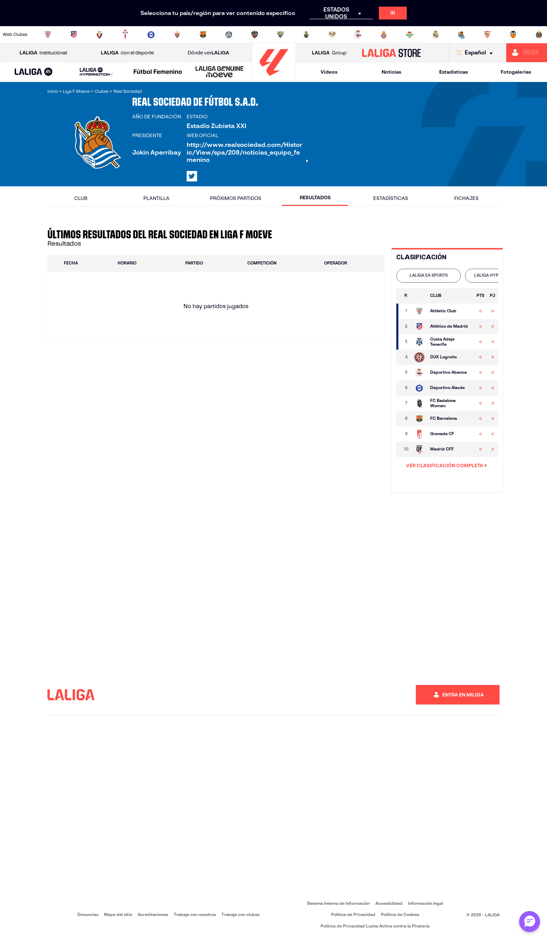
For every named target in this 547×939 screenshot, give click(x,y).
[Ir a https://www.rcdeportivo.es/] (358, 34)
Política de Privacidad (353, 914)
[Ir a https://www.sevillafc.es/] (487, 34)
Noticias (391, 72)
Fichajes (466, 198)
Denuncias (87, 914)
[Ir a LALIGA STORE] (391, 52)
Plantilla (156, 198)
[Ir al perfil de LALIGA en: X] (192, 176)
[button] (34, 72)
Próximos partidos (235, 198)
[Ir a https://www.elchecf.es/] (177, 34)
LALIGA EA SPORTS (429, 275)
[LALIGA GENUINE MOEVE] (219, 72)
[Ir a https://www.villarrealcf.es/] (539, 34)
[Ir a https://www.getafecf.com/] (229, 34)
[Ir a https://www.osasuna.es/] (99, 34)
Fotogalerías (516, 72)
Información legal (425, 903)
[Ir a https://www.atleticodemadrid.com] (73, 34)
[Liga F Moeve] (157, 72)
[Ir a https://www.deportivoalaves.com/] (151, 34)
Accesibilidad (389, 903)
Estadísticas (453, 72)
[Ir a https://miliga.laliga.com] (526, 52)
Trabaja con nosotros (195, 914)
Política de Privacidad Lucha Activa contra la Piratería (375, 926)
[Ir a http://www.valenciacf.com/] (513, 34)
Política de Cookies (400, 914)
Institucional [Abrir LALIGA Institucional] (43, 53)
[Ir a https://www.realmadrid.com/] (435, 34)
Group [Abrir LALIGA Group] (329, 53)
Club (80, 198)
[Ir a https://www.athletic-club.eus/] (48, 34)
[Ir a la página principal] (273, 79)
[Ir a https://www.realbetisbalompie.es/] (409, 34)
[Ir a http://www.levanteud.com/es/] (254, 34)
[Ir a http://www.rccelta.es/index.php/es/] (125, 34)
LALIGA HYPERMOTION (497, 275)
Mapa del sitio (118, 914)
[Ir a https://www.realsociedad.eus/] (461, 34)
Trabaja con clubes (241, 914)
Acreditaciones (153, 914)
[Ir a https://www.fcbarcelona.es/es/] (203, 34)
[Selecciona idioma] (476, 53)
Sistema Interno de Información (338, 903)
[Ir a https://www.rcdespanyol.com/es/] (384, 34)
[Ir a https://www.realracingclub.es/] (306, 34)
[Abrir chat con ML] (529, 921)
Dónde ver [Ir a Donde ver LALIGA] (208, 53)
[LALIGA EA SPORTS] (34, 72)
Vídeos (329, 72)
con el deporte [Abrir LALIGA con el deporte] (127, 53)
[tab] (428, 276)
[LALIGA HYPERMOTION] (96, 72)
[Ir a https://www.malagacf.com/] (280, 34)
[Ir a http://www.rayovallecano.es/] (332, 34)
